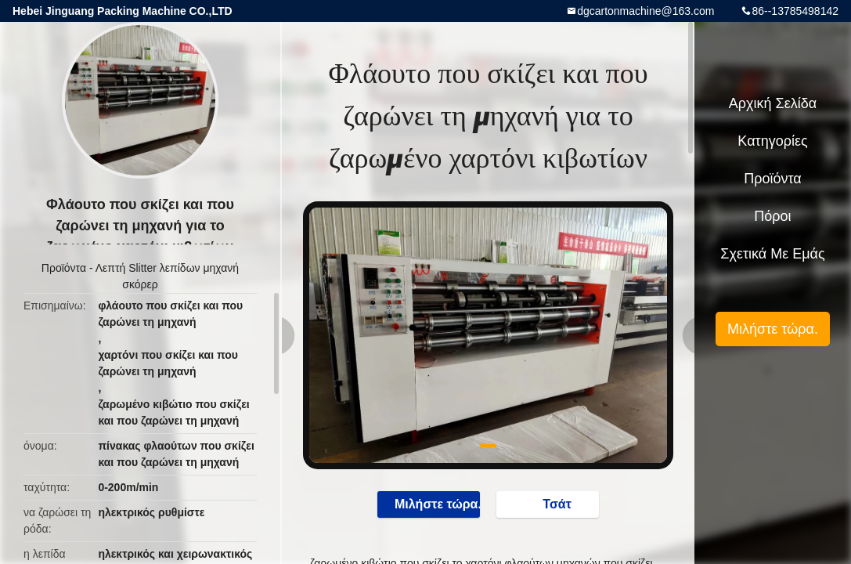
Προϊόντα (63, 268)
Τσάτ (549, 504)
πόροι (772, 216)
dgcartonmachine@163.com (645, 11)
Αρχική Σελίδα (773, 103)
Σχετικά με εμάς (772, 254)
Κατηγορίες (772, 141)
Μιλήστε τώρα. (429, 504)
